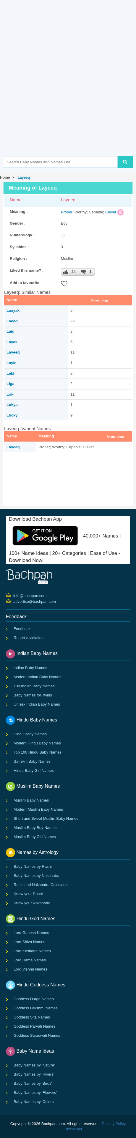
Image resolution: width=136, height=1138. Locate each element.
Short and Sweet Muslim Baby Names (46, 818)
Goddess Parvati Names (34, 1026)
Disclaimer (73, 1129)
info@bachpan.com (14, 595)
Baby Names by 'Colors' (34, 1101)
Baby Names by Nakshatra (36, 875)
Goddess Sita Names (32, 1017)
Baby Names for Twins (33, 695)
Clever (110, 212)
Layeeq (23, 177)
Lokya (12, 404)
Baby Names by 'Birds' (33, 1083)
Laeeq (12, 321)
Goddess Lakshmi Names (36, 1008)
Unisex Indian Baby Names (37, 704)
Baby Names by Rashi (33, 866)
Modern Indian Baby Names (37, 677)
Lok (10, 394)
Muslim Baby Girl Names (35, 837)
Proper (66, 212)
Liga (10, 383)
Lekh (11, 373)
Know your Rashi (28, 894)
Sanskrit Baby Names (32, 761)
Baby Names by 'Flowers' (35, 1092)
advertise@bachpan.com (14, 601)
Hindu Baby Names (30, 734)
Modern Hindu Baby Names (37, 743)
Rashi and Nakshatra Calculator (41, 884)
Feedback (22, 628)
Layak (12, 342)
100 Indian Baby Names (34, 686)
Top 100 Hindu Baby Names (37, 752)
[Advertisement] (68, 87)
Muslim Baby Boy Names (35, 827)
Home (5, 177)
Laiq (10, 331)
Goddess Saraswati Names (37, 1035)
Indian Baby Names (30, 668)
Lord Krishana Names (32, 951)
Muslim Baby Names (31, 800)
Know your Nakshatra (32, 903)
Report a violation (28, 638)
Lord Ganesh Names (31, 932)
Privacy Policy (114, 1124)
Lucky (12, 415)
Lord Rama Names (30, 960)
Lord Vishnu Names (30, 969)
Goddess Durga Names (34, 999)
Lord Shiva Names (29, 942)
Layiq (12, 363)
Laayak (13, 310)
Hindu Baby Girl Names (34, 770)
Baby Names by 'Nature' (34, 1065)
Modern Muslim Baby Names (38, 809)
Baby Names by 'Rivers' (34, 1074)
